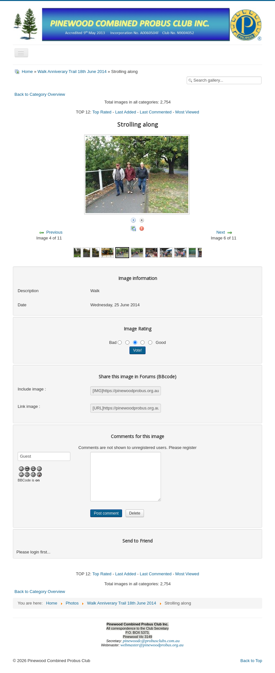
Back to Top (251, 660)
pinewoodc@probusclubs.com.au (151, 640)
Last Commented (156, 112)
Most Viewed (187, 112)
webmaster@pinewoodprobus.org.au (151, 644)
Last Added (125, 112)
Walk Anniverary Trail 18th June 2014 (72, 71)
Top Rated (102, 112)
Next (220, 232)
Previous (54, 232)
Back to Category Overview (39, 94)
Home (27, 71)
